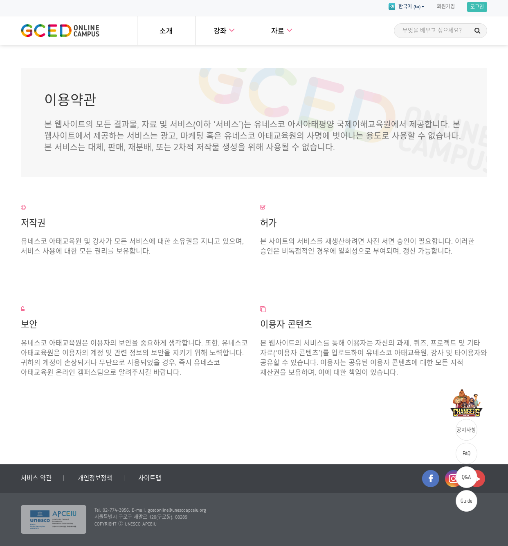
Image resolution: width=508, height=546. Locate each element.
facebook (430, 478)
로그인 (477, 7)
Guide (466, 501)
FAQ (466, 454)
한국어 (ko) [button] (407, 6)
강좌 (224, 30)
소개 (166, 31)
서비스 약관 (36, 478)
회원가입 (446, 6)
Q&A (466, 477)
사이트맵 (149, 478)
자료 (281, 30)
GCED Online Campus (60, 30)
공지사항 (466, 430)
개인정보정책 (95, 478)
